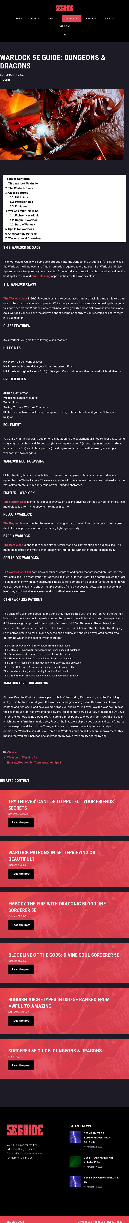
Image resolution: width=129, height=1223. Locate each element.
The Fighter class (15, 496)
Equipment (22, 201)
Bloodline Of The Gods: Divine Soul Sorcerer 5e (63, 950)
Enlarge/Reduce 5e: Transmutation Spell (34, 757)
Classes (73, 18)
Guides (37, 18)
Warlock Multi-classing (23, 205)
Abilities (93, 18)
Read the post (21, 817)
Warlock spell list (20, 566)
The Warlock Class (20, 183)
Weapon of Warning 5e (22, 752)
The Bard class (13, 539)
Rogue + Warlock (26, 214)
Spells (55, 18)
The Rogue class (14, 518)
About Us (109, 18)
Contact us (84, 1216)
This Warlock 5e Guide (23, 178)
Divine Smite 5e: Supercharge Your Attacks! (97, 1132)
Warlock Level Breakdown (25, 233)
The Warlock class (15, 293)
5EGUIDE (64, 9)
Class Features (18, 187)
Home (19, 18)
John (6, 74)
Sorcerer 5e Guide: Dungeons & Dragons (55, 1045)
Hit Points (21, 192)
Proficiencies (24, 196)
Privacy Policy (113, 1216)
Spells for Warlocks (21, 223)
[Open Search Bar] (65, 33)
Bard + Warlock (25, 219)
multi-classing (41, 271)
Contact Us (65, 25)
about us (32, 1148)
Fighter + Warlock (27, 210)
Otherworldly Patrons (22, 228)
